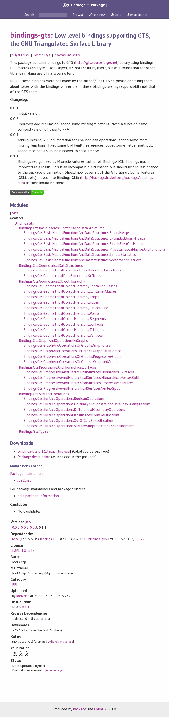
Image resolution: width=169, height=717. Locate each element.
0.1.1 (25, 607)
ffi (13, 55)
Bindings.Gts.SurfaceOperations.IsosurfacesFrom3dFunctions (71, 415)
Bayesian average (62, 642)
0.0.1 (15, 527)
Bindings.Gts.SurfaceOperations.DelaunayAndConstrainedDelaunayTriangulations (87, 404)
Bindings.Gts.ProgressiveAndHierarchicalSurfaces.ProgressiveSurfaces (78, 382)
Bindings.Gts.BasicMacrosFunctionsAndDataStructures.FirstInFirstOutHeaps (83, 243)
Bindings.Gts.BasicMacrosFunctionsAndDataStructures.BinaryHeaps (76, 232)
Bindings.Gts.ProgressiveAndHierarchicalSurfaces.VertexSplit (71, 388)
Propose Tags (41, 55)
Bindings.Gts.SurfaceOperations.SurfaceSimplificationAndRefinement (78, 425)
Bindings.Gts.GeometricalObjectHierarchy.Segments (64, 318)
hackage (79, 709)
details (140, 539)
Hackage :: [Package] (88, 4)
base (15, 539)
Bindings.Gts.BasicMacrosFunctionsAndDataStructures (61, 228)
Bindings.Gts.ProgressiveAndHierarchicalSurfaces (57, 367)
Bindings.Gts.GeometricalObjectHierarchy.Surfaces (63, 324)
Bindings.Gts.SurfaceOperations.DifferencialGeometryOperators (74, 409)
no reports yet (54, 670)
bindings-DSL (49, 539)
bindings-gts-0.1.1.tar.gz (36, 451)
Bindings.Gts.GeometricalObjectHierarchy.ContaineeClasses (70, 286)
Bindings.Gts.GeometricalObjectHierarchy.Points (61, 313)
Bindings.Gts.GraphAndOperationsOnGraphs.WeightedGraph (70, 361)
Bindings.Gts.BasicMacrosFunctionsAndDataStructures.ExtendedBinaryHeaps (84, 238)
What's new (97, 14)
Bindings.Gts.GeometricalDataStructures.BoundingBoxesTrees (72, 270)
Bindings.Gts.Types (33, 431)
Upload (116, 14)
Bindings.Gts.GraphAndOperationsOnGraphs (53, 340)
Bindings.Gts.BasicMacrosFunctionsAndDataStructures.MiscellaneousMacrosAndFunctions (94, 249)
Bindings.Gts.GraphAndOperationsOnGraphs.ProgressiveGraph (72, 356)
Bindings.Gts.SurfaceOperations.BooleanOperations (64, 398)
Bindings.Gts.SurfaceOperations (44, 393)
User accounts (137, 14)
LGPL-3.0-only (23, 550)
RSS (28, 522)
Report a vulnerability (67, 55)
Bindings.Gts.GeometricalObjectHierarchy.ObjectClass (65, 307)
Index (14, 213)
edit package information (38, 495)
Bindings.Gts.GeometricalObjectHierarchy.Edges (61, 296)
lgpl (17, 55)
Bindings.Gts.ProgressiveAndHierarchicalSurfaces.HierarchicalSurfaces (78, 372)
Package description (34, 456)
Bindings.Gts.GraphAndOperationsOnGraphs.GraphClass (66, 345)
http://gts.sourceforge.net (96, 62)
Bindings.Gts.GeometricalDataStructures (51, 265)
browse (64, 451)
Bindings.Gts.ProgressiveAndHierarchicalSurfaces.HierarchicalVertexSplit (81, 377)
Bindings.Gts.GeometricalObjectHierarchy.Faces (61, 302)
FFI (14, 584)
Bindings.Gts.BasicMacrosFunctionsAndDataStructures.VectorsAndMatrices (82, 260)
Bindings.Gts (24, 223)
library (25, 55)
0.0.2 (24, 527)
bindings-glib (97, 539)
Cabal (98, 709)
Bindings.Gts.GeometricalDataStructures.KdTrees (62, 275)
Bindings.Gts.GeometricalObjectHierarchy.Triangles (63, 329)
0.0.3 (33, 527)
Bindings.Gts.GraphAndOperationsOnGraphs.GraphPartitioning (72, 350)
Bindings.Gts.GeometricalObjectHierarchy (52, 281)
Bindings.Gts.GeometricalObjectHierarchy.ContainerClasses (69, 291)
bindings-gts (30, 35)
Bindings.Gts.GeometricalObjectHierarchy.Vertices (63, 335)
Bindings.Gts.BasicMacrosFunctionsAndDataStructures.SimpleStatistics (79, 254)
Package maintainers (26, 473)
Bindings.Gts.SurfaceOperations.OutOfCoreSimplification (68, 420)
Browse (78, 14)
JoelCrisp (25, 480)
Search (29, 14)
